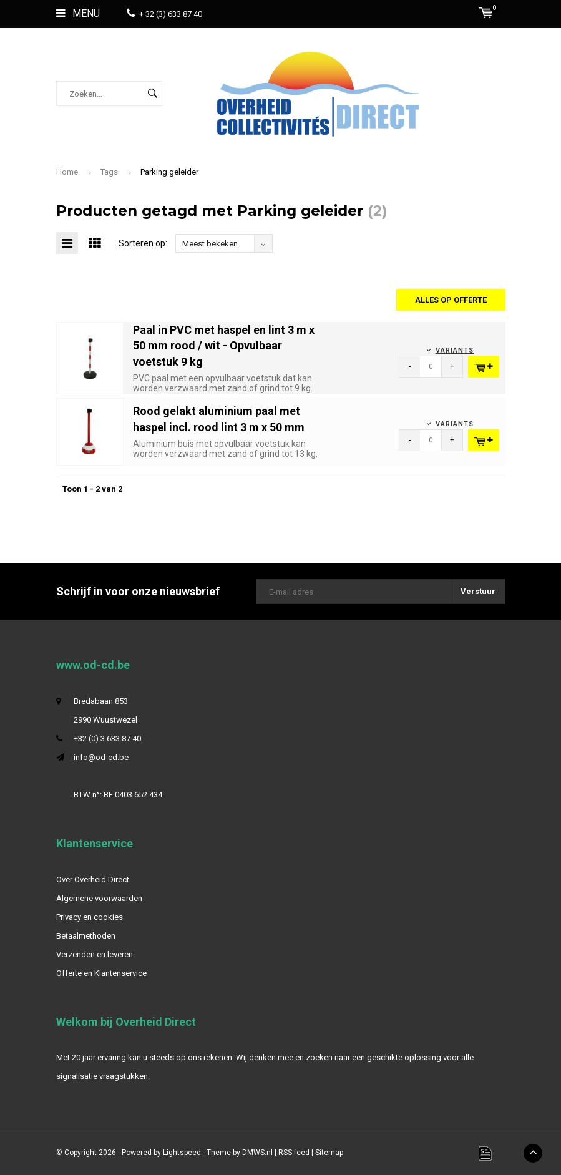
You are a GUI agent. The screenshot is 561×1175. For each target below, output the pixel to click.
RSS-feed (294, 1152)
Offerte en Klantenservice (101, 973)
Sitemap (329, 1152)
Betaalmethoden (85, 935)
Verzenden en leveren (94, 954)
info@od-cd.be (101, 757)
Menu (78, 13)
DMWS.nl (257, 1152)
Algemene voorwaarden (99, 898)
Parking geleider (169, 172)
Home (67, 172)
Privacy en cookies (89, 917)
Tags (109, 172)
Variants (455, 350)
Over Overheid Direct (92, 879)
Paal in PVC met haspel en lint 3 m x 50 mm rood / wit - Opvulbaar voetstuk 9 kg (224, 345)
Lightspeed (182, 1152)
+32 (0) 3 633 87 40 (107, 738)
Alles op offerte (451, 300)
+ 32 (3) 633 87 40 (164, 14)
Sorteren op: (143, 243)
